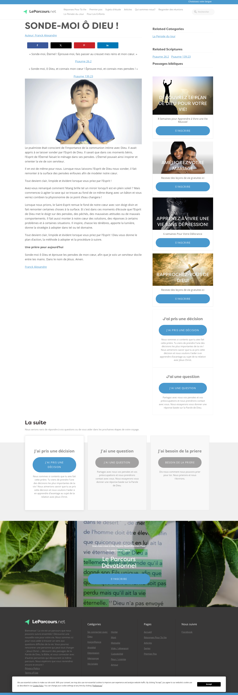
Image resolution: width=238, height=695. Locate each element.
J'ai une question (183, 388)
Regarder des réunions (170, 9)
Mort (113, 637)
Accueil (148, 632)
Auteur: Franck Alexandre (41, 35)
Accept (209, 684)
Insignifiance (94, 642)
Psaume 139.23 (83, 76)
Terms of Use (31, 672)
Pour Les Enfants (96, 14)
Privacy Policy (32, 668)
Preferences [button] (97, 686)
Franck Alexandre (36, 267)
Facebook (187, 632)
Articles (128, 9)
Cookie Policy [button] (38, 686)
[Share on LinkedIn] (107, 45)
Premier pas (95, 9)
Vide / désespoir (120, 648)
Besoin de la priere (180, 462)
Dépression (93, 653)
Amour (114, 664)
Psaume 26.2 (83, 61)
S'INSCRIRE (119, 579)
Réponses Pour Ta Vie (75, 9)
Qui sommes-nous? (145, 9)
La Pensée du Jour (74, 14)
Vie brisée (92, 663)
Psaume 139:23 (181, 56)
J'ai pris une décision (183, 330)
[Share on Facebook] (37, 45)
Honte (114, 632)
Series (147, 648)
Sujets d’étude (113, 9)
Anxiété (91, 647)
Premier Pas (150, 653)
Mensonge (93, 658)
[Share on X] (61, 45)
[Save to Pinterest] (84, 45)
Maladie (115, 642)
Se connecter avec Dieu (97, 634)
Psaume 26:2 (161, 56)
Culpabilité (117, 653)
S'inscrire (182, 130)
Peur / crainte (118, 659)
